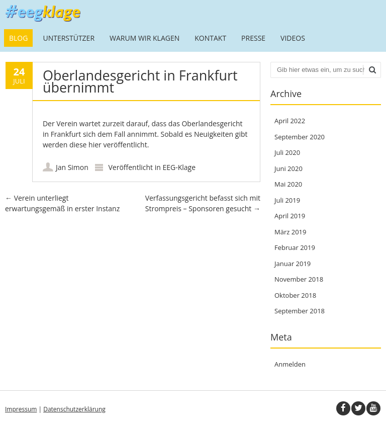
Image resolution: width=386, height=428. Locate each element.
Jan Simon (72, 167)
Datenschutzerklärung (74, 409)
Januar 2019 (292, 263)
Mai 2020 (288, 184)
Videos (292, 38)
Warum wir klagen (144, 38)
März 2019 (290, 231)
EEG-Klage (179, 167)
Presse (253, 38)
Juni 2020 (288, 168)
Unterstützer (68, 38)
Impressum (21, 409)
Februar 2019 (294, 247)
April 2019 (289, 215)
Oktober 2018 (295, 295)
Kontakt (210, 38)
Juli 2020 (287, 152)
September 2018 (299, 310)
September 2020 (299, 136)
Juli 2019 (287, 200)
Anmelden (290, 364)
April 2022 (289, 120)
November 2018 (298, 279)
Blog (18, 38)
